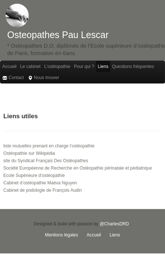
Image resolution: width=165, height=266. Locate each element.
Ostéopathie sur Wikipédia (29, 153)
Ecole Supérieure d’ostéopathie (34, 175)
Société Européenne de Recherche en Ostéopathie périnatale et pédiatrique (77, 168)
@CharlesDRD (114, 223)
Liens (103, 66)
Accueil (9, 66)
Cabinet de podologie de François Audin (42, 190)
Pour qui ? (84, 66)
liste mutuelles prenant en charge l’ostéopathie (49, 146)
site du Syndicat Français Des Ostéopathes (45, 160)
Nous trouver (43, 78)
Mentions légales (61, 235)
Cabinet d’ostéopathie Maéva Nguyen (40, 182)
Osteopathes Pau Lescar (58, 35)
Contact (13, 78)
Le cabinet (30, 66)
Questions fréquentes (133, 66)
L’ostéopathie (57, 66)
